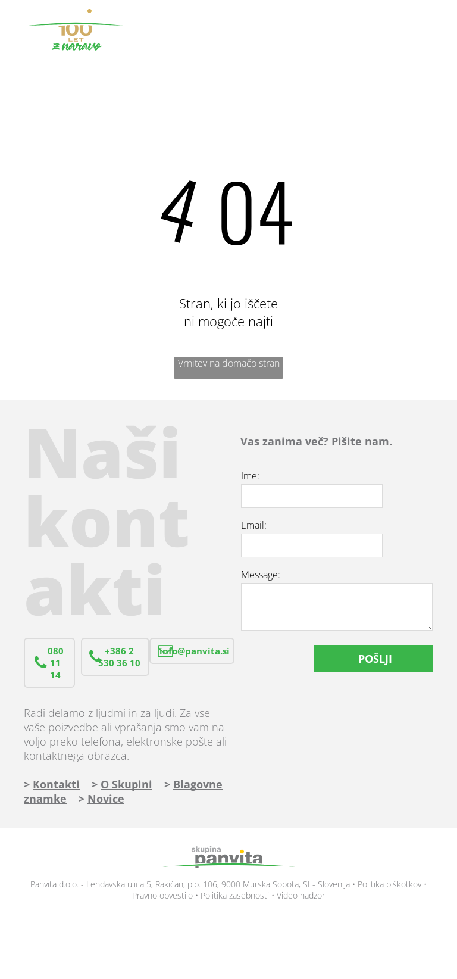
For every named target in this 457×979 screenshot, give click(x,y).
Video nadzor (301, 895)
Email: (254, 525)
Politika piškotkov (389, 884)
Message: (260, 574)
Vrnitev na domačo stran (229, 363)
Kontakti (56, 784)
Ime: (250, 475)
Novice (105, 798)
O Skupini (126, 784)
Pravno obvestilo (162, 895)
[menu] (430, 29)
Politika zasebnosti (235, 895)
